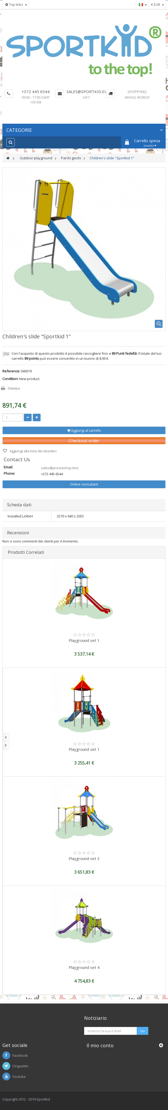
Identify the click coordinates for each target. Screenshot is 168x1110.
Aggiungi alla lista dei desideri (33, 451)
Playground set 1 (84, 640)
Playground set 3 (84, 858)
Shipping (137, 91)
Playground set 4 (84, 967)
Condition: (10, 378)
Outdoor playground (36, 158)
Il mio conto (100, 1045)
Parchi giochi (71, 158)
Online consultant (84, 484)
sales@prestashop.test (59, 467)
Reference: (11, 371)
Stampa (14, 388)
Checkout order (84, 441)
